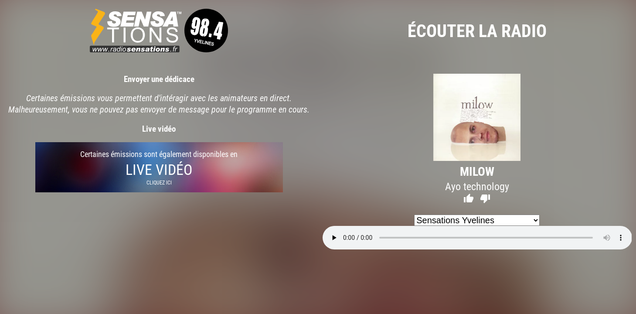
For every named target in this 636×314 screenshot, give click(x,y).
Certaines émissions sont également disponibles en (159, 167)
